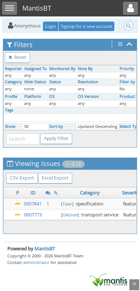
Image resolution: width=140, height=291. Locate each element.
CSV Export (22, 177)
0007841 (33, 203)
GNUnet (70, 215)
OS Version (88, 96)
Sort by (56, 126)
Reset (17, 57)
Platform (32, 96)
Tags (9, 110)
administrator (36, 262)
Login (50, 26)
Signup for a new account (86, 26)
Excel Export (55, 177)
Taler (67, 204)
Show (10, 126)
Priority (126, 68)
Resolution (88, 81)
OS (52, 96)
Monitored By (62, 68)
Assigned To (35, 68)
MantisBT (44, 248)
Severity (131, 192)
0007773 (33, 214)
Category (13, 81)
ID (32, 192)
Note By (85, 68)
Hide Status (35, 81)
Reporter (13, 68)
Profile (11, 96)
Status (55, 81)
